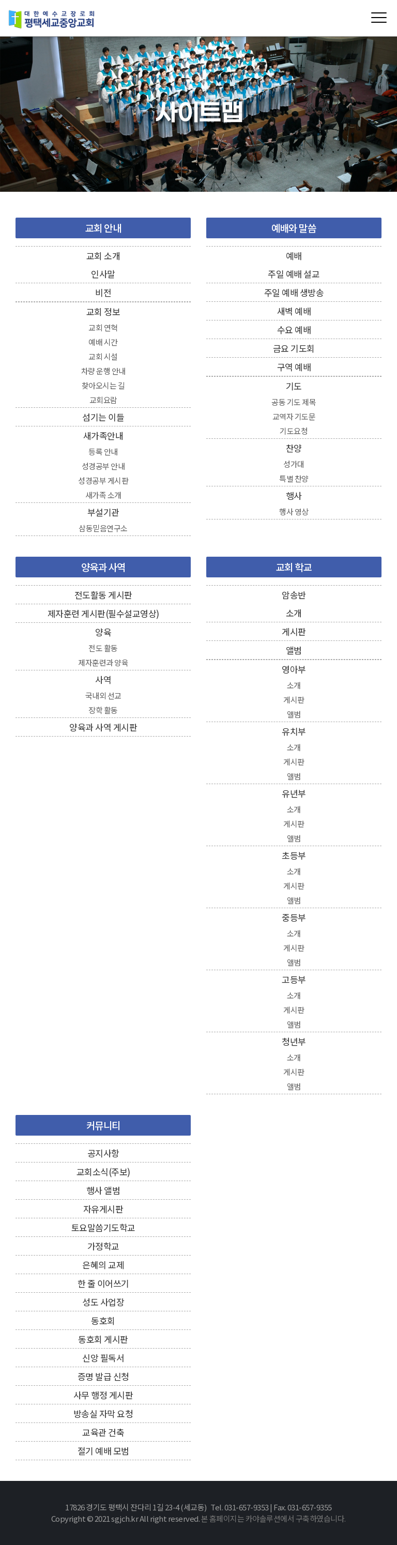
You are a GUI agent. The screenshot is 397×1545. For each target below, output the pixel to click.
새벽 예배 (294, 310)
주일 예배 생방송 (294, 292)
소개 (294, 612)
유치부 (294, 731)
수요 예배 (294, 329)
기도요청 (294, 430)
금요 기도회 (294, 348)
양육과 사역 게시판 (103, 727)
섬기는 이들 (103, 416)
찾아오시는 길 (103, 385)
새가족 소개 (103, 494)
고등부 (294, 979)
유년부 (294, 793)
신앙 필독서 (103, 1357)
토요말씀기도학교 (103, 1227)
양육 (103, 631)
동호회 (103, 1320)
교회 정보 (103, 311)
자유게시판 (103, 1208)
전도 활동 (103, 648)
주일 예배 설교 (293, 273)
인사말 (103, 273)
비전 (103, 292)
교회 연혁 (103, 327)
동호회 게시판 (103, 1339)
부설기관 (103, 512)
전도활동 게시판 (103, 594)
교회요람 (103, 399)
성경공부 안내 (103, 466)
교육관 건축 (103, 1432)
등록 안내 (103, 451)
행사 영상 (294, 511)
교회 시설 (103, 356)
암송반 (294, 594)
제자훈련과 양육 (103, 662)
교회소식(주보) (103, 1171)
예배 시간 (103, 341)
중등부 (294, 917)
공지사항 (103, 1152)
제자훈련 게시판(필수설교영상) (103, 613)
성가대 (293, 463)
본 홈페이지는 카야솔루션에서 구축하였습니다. (273, 1518)
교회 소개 (103, 255)
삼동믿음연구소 (103, 528)
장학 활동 (103, 710)
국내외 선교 (103, 695)
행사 (294, 495)
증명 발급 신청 (103, 1376)
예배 (294, 255)
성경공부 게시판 (103, 480)
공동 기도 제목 (293, 401)
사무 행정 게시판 (103, 1394)
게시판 (294, 631)
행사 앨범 (103, 1190)
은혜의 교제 (103, 1264)
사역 (103, 679)
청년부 (294, 1041)
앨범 (294, 650)
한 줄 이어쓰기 (103, 1283)
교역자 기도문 (294, 416)
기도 (294, 385)
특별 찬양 (294, 478)
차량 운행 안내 (103, 370)
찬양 (294, 447)
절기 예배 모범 (103, 1450)
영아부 (294, 669)
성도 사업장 (103, 1301)
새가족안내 (103, 435)
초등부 (294, 855)
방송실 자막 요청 (103, 1413)
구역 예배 (294, 366)
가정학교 (103, 1246)
